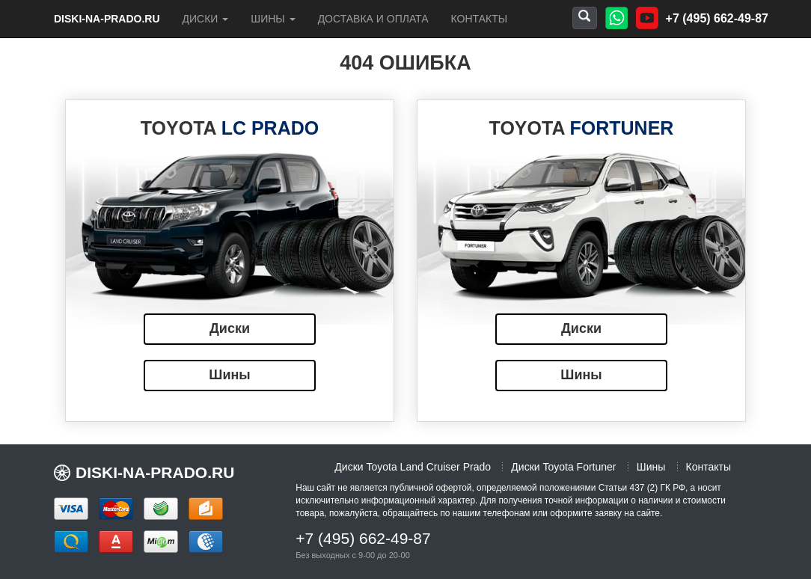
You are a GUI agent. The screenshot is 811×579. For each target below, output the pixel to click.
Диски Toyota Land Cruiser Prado (412, 467)
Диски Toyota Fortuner (563, 467)
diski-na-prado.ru (107, 19)
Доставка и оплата (373, 19)
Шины (229, 374)
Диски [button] (206, 19)
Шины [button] (273, 19)
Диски (229, 328)
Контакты (479, 19)
